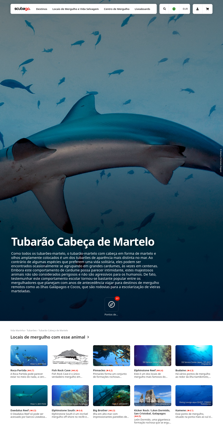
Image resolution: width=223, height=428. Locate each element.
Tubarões (32, 330)
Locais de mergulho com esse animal (49, 337)
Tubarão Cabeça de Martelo (53, 330)
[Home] (22, 9)
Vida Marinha (17, 330)
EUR (185, 8)
